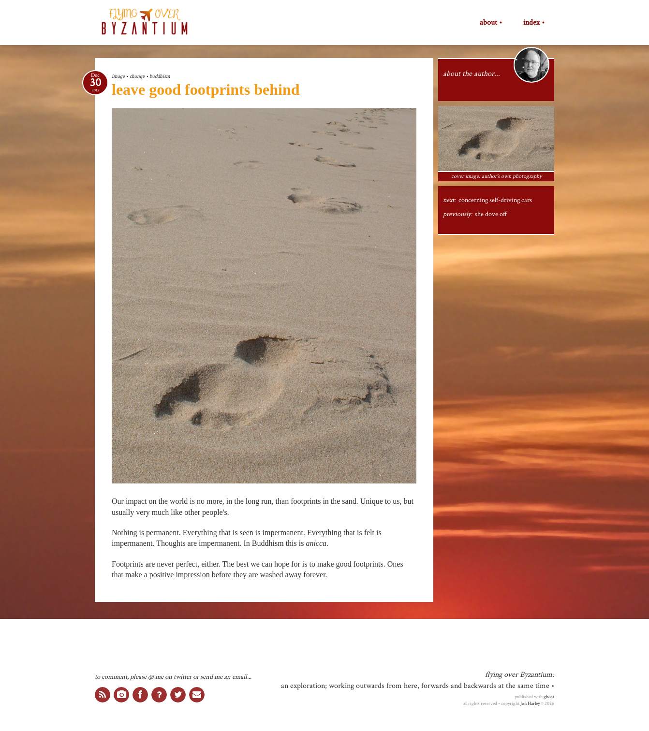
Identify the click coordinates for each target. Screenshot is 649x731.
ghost (549, 697)
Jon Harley (530, 703)
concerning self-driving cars (495, 200)
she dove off (491, 214)
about (488, 23)
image (118, 76)
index (531, 23)
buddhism (159, 76)
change (137, 76)
